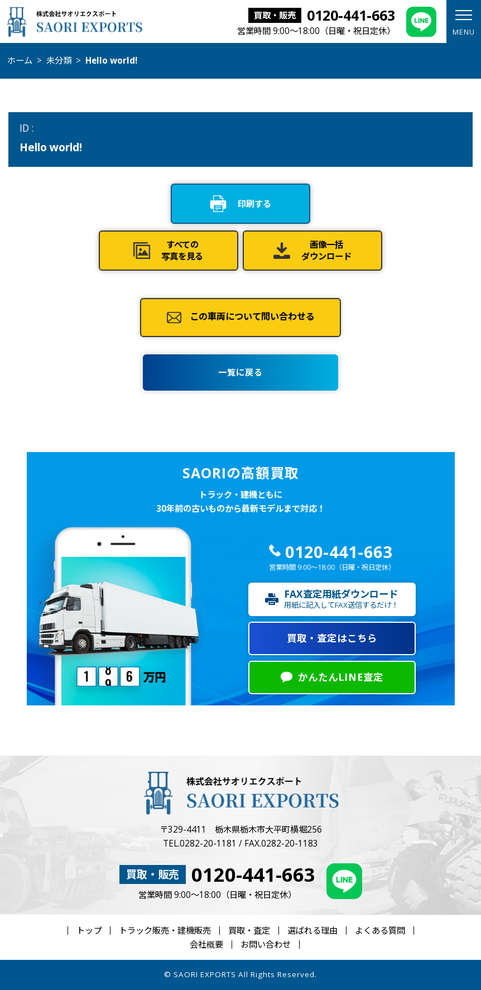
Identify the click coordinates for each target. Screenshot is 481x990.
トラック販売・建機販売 (165, 930)
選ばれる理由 (312, 930)
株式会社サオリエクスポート (74, 21)
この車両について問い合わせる (252, 317)
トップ (89, 930)
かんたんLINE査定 (340, 677)
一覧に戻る (240, 372)
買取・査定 (249, 930)
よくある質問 (380, 930)
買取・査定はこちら (332, 638)
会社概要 (206, 944)
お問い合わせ (265, 944)
